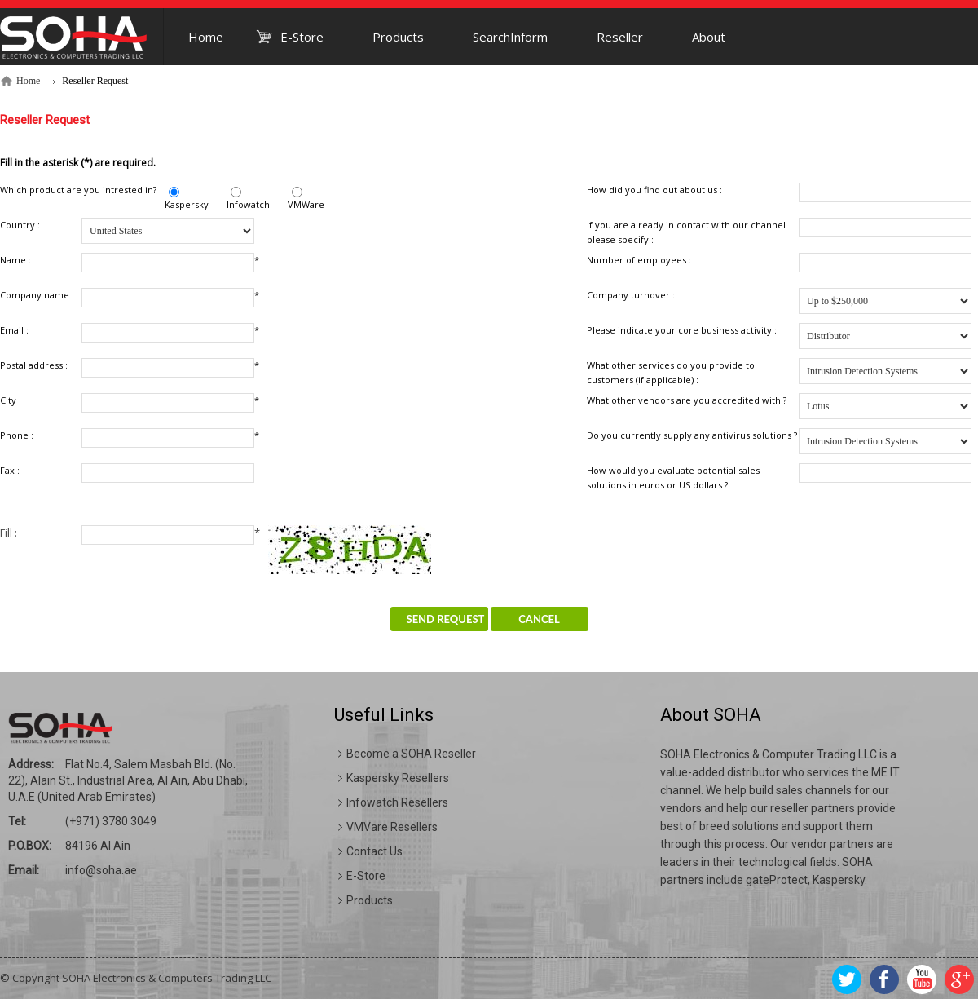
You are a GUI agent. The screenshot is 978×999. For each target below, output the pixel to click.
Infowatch (248, 204)
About (708, 37)
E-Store (302, 37)
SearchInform (510, 37)
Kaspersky (187, 204)
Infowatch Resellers (397, 802)
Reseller (620, 37)
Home (205, 37)
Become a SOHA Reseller (411, 753)
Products (398, 37)
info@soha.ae (101, 870)
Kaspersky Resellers (397, 778)
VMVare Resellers (392, 826)
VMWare (306, 204)
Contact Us (374, 851)
